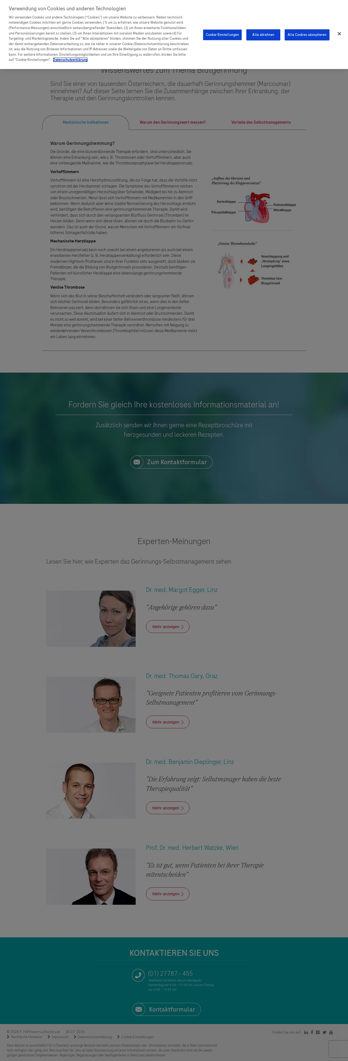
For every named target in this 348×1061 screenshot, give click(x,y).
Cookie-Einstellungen (222, 33)
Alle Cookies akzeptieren (307, 33)
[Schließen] (339, 32)
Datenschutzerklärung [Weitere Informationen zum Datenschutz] (70, 58)
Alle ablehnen (263, 33)
